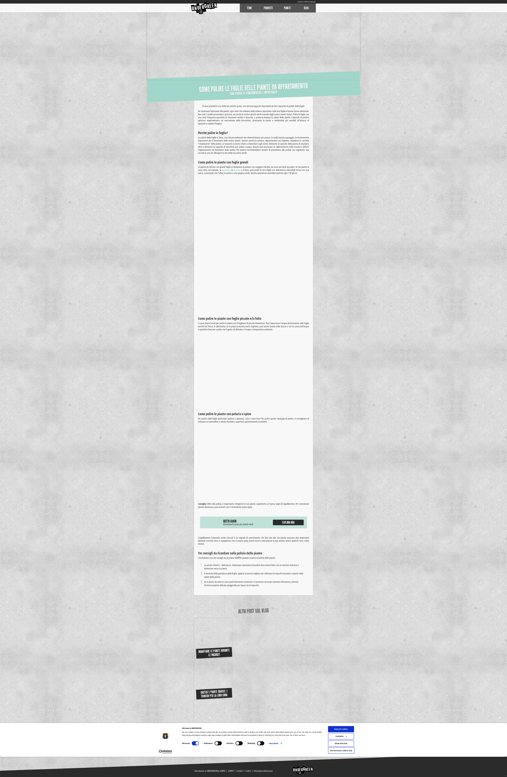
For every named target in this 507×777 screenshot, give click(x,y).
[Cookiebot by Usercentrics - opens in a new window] (165, 772)
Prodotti (268, 8)
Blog (306, 8)
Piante (287, 8)
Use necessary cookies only (341, 771)
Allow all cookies (341, 749)
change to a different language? (306, 2)
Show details (273, 764)
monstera (226, 170)
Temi (249, 8)
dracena (236, 170)
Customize (341, 756)
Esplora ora (288, 522)
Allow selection (341, 764)
